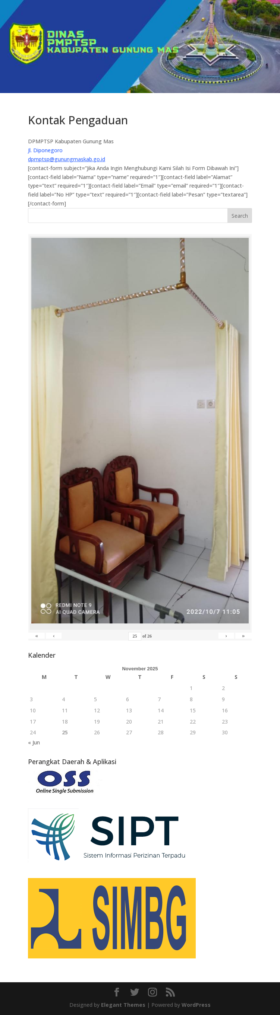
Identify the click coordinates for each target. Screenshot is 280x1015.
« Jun (34, 742)
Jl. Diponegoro (45, 150)
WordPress (196, 1004)
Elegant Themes (123, 1004)
